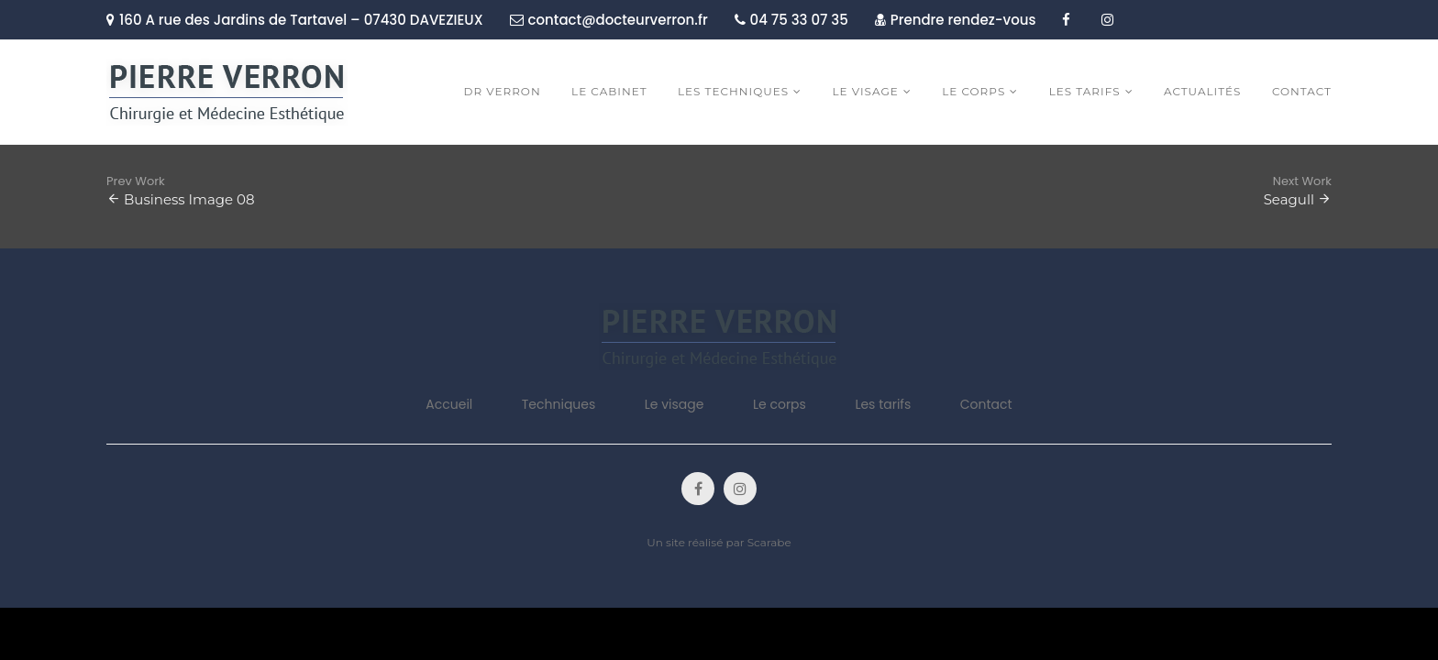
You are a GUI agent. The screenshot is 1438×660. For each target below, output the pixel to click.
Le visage (674, 404)
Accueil (449, 404)
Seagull (1289, 199)
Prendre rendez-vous (955, 19)
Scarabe (769, 542)
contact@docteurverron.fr (609, 19)
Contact (986, 404)
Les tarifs (883, 404)
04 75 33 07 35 (791, 19)
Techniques (559, 404)
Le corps (779, 404)
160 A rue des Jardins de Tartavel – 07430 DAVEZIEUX (294, 19)
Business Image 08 (189, 199)
